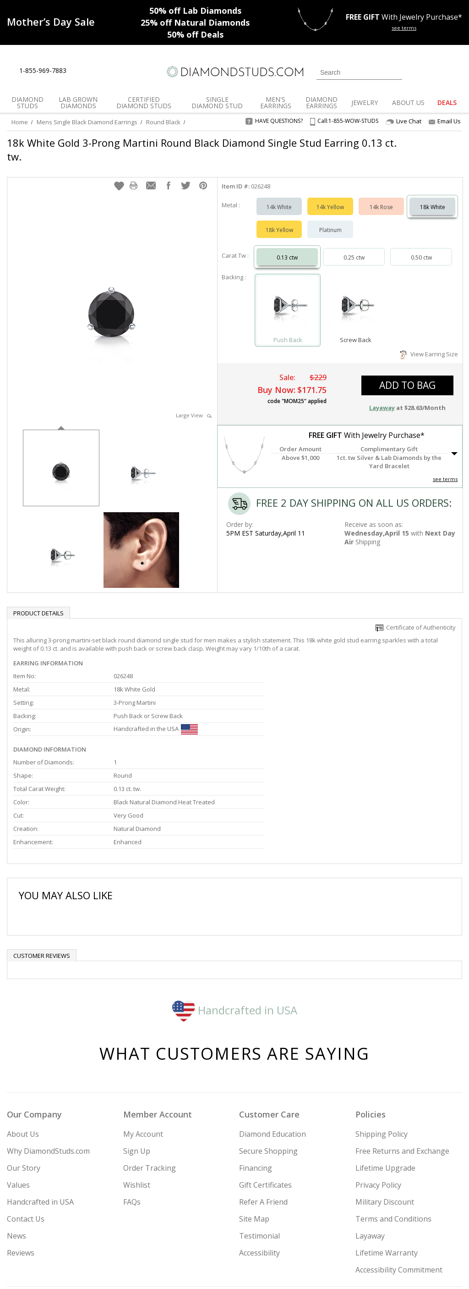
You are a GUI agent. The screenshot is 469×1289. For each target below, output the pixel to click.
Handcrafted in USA (234, 916)
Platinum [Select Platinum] (330, 221)
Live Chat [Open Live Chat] (403, 121)
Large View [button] (194, 406)
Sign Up (136, 1057)
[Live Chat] (81, 71)
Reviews (20, 1159)
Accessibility (259, 1159)
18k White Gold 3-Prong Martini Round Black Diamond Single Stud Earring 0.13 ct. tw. (194, 149)
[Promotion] (51, 21)
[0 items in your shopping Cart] (456, 71)
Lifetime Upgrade (385, 1074)
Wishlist (136, 1091)
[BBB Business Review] (164, 1269)
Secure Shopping (268, 1057)
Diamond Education (272, 1040)
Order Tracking (149, 1074)
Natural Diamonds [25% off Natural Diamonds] (195, 22)
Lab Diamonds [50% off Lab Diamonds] (195, 10)
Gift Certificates (265, 1091)
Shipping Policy (381, 1040)
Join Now (268, 1232)
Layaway (370, 1142)
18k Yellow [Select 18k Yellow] (279, 221)
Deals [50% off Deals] (195, 34)
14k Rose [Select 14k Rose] (381, 198)
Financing (255, 1074)
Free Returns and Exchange (402, 1057)
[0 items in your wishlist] (435, 71)
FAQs (132, 1108)
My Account (143, 1040)
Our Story (23, 1074)
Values (18, 1091)
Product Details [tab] (38, 604)
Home (19, 122)
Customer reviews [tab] (41, 862)
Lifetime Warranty (386, 1159)
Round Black (163, 122)
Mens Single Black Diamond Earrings (87, 122)
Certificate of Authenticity (416, 618)
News (16, 1142)
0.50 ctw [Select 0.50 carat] (421, 248)
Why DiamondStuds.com (48, 1057)
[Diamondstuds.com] (234, 71)
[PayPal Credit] (307, 1269)
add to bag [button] (407, 376)
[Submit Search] (395, 72)
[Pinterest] (405, 1235)
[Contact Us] (102, 71)
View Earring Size (429, 345)
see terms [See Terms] (445, 469)
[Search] (359, 72)
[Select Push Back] (287, 296)
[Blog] (429, 1235)
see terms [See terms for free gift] (404, 27)
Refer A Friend (263, 1108)
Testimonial (259, 1142)
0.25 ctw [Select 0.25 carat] (354, 248)
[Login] (414, 71)
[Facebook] (385, 1235)
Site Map (254, 1125)
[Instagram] (339, 1235)
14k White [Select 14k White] (279, 198)
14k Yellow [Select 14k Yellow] (330, 198)
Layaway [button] (382, 398)
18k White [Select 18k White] (432, 198)
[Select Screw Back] (355, 296)
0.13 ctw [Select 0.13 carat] (287, 248)
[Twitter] (363, 1235)
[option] (61, 458)
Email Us (445, 121)
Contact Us (25, 1125)
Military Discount (384, 1108)
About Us (23, 1040)
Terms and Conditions (393, 1125)
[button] (119, 176)
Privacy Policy (378, 1091)
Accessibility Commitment (398, 1176)
